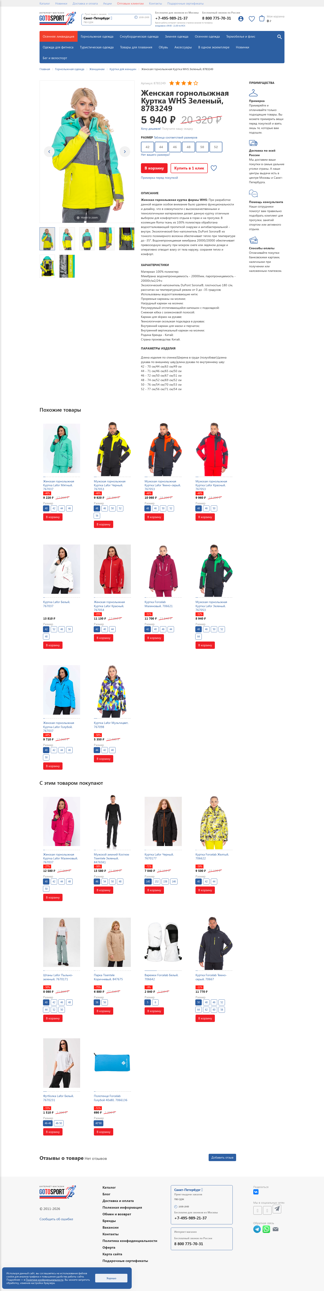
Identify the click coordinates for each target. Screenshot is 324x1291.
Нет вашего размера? (155, 154)
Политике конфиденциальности (44, 1279)
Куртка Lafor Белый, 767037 (56, 604)
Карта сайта (112, 1254)
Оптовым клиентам (130, 3)
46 (175, 147)
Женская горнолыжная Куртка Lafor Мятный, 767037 (58, 485)
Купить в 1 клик (189, 168)
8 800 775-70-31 (216, 18)
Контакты (155, 3)
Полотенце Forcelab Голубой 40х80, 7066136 (110, 1098)
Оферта (108, 1247)
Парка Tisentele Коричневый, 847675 (108, 977)
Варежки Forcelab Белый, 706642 (161, 977)
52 (216, 147)
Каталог (45, 3)
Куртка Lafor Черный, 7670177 (159, 856)
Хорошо (111, 1278)
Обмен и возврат (116, 1214)
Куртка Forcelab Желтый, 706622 (212, 856)
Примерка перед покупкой (159, 177)
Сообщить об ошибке (56, 1219)
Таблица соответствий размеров (175, 137)
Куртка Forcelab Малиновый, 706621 (159, 604)
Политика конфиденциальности (129, 1240)
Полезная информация (122, 1207)
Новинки (61, 3)
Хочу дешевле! (151, 128)
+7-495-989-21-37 (171, 18)
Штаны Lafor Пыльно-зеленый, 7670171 (58, 977)
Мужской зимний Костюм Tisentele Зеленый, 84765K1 (111, 858)
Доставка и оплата (85, 3)
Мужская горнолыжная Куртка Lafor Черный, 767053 (109, 485)
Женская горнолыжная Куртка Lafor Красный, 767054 (109, 606)
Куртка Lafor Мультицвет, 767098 (111, 725)
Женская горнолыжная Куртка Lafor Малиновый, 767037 (60, 858)
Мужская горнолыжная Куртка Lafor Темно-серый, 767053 (163, 485)
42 (148, 147)
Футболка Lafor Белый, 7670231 (58, 1098)
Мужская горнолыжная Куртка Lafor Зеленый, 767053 (211, 606)
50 (202, 147)
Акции (107, 3)
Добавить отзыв (222, 1157)
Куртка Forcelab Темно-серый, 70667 (211, 977)
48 (189, 147)
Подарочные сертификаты (185, 3)
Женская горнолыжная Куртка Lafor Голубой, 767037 (58, 726)
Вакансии (110, 1227)
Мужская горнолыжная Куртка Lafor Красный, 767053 (211, 485)
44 (161, 147)
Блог (106, 1194)
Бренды (109, 1220)
